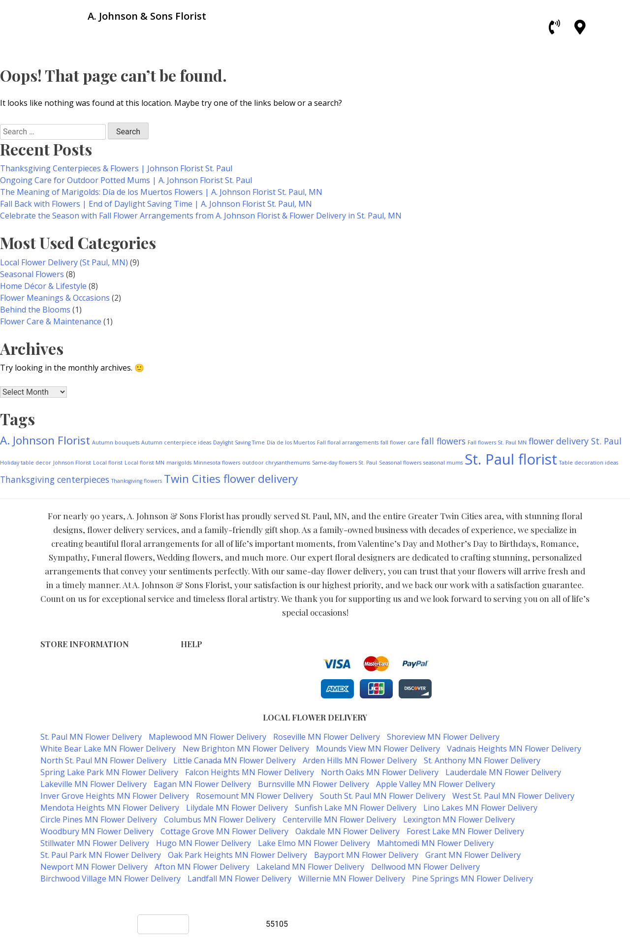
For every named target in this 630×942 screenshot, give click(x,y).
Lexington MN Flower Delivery (459, 819)
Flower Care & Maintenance (50, 321)
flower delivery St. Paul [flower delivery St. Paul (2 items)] (575, 441)
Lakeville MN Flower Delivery (93, 784)
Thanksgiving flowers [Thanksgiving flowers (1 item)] (136, 480)
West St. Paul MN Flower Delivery (513, 795)
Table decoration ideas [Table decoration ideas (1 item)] (588, 462)
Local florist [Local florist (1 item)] (108, 462)
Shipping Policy (206, 684)
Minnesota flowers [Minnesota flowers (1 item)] (216, 462)
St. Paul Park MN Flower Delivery (100, 854)
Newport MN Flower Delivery (94, 866)
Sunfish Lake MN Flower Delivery (355, 807)
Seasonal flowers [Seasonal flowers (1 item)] (400, 462)
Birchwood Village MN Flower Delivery (110, 878)
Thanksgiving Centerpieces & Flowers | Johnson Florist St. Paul (116, 168)
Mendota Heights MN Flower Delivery (109, 807)
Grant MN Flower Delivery (473, 854)
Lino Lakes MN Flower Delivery (480, 807)
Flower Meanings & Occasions (55, 297)
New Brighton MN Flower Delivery (246, 748)
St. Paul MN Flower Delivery (91, 736)
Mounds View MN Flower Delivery (378, 748)
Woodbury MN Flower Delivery (97, 831)
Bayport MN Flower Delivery (366, 854)
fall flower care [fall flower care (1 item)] (399, 442)
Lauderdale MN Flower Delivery (503, 772)
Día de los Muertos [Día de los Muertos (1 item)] (291, 442)
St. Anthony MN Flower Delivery (482, 760)
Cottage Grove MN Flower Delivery (224, 831)
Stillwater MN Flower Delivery (94, 843)
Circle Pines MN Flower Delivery (98, 819)
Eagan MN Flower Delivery (202, 784)
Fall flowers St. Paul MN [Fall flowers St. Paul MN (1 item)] (497, 442)
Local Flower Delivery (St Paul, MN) (64, 262)
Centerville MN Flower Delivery (339, 819)
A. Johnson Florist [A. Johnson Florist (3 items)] (45, 440)
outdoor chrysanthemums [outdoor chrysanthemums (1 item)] (276, 462)
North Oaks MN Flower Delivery (380, 772)
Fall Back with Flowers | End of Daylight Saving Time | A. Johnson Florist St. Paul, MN (156, 203)
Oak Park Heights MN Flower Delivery (237, 854)
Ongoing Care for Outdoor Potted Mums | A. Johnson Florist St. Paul (126, 180)
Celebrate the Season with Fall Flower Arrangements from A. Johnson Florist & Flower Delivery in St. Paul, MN (201, 215)
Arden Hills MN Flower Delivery (360, 760)
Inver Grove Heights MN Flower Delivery (114, 795)
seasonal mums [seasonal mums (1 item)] (443, 462)
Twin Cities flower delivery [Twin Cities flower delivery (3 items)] (231, 478)
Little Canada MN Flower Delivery (234, 760)
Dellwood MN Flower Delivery (425, 866)
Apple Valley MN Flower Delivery (435, 784)
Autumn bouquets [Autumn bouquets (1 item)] (115, 442)
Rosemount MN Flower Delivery (254, 795)
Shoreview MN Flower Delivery (443, 736)
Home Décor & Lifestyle (43, 286)
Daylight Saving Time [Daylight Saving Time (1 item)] (239, 442)
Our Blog (196, 704)
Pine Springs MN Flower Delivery (472, 878)
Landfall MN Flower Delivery (239, 878)
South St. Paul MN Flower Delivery (382, 795)
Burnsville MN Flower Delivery (313, 784)
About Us (196, 694)
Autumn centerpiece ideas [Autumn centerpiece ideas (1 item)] (176, 442)
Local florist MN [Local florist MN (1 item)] (144, 462)
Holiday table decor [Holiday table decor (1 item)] (25, 462)
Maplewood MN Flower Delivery (207, 736)
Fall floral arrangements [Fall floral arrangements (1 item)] (347, 442)
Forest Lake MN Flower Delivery (465, 831)
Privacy (193, 673)
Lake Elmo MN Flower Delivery (314, 843)
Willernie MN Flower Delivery (351, 878)
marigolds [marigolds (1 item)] (178, 462)
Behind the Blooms (35, 309)
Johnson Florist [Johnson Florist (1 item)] (72, 462)
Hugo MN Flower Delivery (203, 843)
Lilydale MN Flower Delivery (237, 807)
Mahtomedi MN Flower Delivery (435, 843)
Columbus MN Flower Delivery (220, 819)
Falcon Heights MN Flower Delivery (249, 772)
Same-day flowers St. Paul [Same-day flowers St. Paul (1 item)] (344, 462)
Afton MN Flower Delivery (202, 866)
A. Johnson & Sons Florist (279, 898)
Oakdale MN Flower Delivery (347, 831)
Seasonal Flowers (32, 274)
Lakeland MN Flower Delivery (310, 866)
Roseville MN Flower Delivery (326, 736)
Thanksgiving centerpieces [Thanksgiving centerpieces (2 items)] (54, 479)
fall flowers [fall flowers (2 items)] (443, 441)
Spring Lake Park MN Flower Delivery (109, 772)
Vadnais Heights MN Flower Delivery (514, 748)
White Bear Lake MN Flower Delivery (108, 748)
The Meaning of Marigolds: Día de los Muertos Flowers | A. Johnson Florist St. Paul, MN (161, 192)
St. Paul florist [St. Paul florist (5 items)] (511, 459)
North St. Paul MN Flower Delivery (103, 760)
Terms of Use (204, 663)
